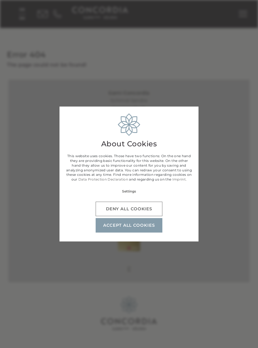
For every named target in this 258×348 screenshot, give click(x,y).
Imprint (179, 179)
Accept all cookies (129, 225)
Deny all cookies (129, 208)
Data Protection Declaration (103, 179)
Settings (129, 191)
